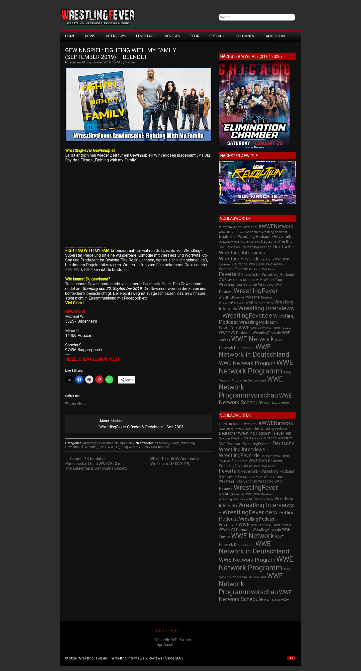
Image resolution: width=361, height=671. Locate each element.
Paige (175, 443)
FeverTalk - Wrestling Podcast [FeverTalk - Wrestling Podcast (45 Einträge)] (267, 274)
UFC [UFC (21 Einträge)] (252, 280)
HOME (70, 36)
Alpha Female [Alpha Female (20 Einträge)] (235, 232)
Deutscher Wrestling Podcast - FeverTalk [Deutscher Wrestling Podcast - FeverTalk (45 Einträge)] (255, 236)
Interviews (115, 36)
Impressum (164, 644)
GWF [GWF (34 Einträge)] (222, 280)
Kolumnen (245, 36)
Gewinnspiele (109, 443)
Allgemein (90, 443)
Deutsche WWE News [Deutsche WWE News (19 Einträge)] (262, 269)
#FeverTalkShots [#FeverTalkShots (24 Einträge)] (230, 227)
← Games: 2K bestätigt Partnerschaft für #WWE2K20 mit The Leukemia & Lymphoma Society (96, 463)
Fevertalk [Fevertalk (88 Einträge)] (229, 274)
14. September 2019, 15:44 (100, 62)
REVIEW (72, 269)
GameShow (274, 36)
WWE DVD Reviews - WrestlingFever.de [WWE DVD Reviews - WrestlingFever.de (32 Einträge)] (250, 333)
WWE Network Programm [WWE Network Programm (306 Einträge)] (256, 366)
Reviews (172, 36)
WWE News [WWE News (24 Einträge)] (272, 403)
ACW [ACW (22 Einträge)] (222, 232)
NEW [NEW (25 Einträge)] (238, 280)
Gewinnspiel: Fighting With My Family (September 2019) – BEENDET (121, 53)
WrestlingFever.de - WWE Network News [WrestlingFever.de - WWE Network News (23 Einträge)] (246, 302)
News (90, 36)
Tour (194, 36)
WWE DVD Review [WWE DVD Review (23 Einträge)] (278, 328)
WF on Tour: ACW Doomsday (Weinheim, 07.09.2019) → (174, 461)
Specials (217, 36)
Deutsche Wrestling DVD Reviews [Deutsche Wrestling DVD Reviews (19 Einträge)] (239, 241)
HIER (88, 269)
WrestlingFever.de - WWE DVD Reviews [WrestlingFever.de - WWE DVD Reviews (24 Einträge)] (246, 297)
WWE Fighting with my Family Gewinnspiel (138, 447)
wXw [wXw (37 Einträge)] (285, 403)
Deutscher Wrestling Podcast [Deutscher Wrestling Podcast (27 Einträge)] (266, 232)
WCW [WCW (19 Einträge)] (259, 280)
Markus (130, 62)
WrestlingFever (95, 447)
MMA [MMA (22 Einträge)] (230, 280)
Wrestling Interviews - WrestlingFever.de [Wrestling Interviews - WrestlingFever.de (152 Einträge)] (256, 312)
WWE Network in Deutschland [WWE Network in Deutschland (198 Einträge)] (254, 350)
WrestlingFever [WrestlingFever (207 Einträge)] (256, 291)
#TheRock (161, 443)
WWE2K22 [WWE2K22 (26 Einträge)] (257, 328)
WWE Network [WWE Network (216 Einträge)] (252, 339)
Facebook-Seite (157, 283)
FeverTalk (145, 36)
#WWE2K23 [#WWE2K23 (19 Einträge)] (250, 227)
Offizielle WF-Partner (172, 639)
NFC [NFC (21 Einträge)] (246, 280)
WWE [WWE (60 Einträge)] (244, 327)
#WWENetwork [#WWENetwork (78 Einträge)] (275, 226)
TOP (291, 658)
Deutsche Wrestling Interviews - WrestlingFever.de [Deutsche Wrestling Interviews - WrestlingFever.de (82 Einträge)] (256, 253)
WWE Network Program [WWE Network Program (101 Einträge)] (247, 363)
